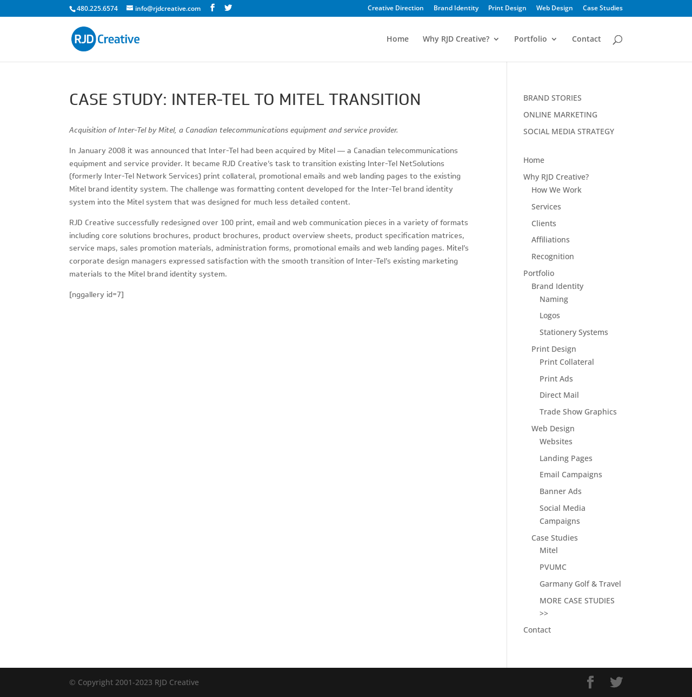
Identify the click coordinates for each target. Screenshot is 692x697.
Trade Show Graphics (578, 411)
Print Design (507, 8)
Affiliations (550, 239)
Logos (550, 315)
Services (546, 206)
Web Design (554, 8)
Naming (554, 299)
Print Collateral (567, 362)
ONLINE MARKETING (560, 114)
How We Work (556, 190)
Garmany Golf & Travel (580, 583)
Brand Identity (456, 8)
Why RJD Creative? (456, 39)
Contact (586, 39)
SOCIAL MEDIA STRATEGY (568, 131)
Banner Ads (561, 491)
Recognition (552, 256)
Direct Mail (559, 395)
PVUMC (553, 567)
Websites (556, 441)
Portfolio (530, 39)
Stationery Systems (574, 332)
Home (398, 39)
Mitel (549, 550)
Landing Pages (566, 458)
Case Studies (603, 8)
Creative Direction (396, 8)
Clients (543, 223)
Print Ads (556, 378)
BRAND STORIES (552, 98)
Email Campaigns (571, 474)
